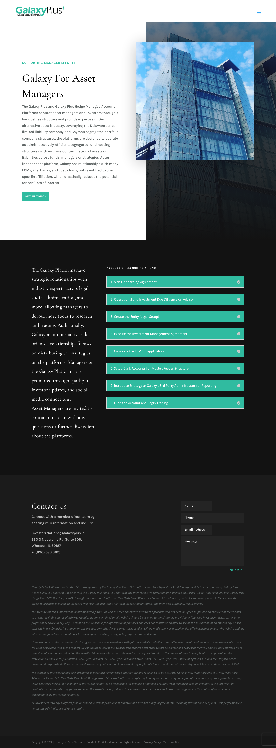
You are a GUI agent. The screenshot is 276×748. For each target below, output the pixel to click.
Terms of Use (171, 742)
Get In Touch (36, 196)
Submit (236, 570)
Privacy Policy (152, 742)
